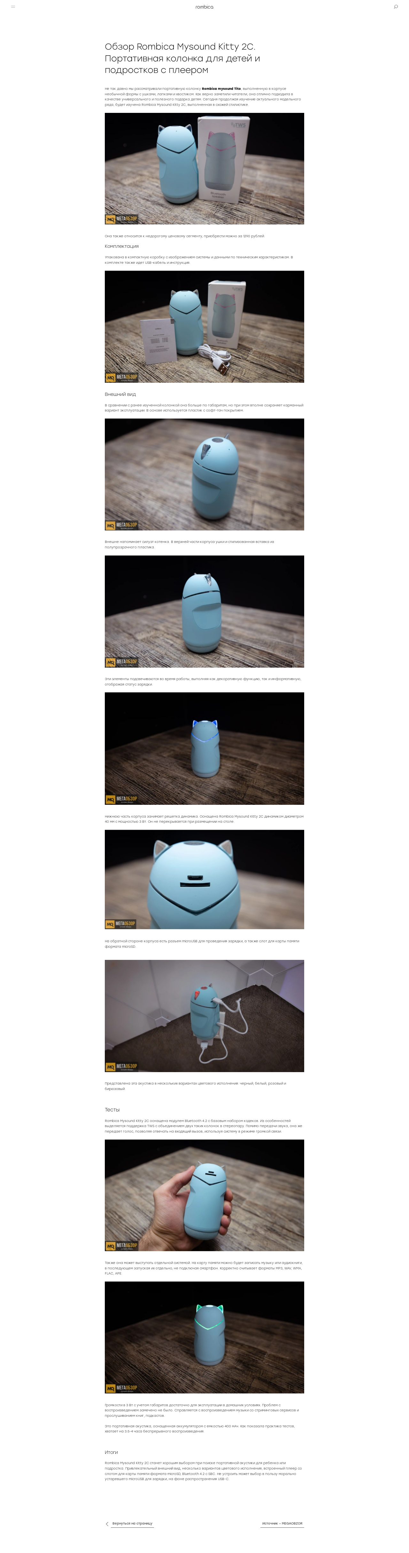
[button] (13, 6)
